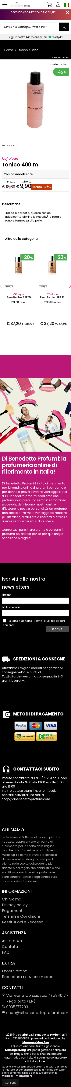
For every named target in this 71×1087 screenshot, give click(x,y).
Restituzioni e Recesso (22, 922)
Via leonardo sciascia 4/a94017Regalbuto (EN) (35, 998)
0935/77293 (17, 1007)
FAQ (5, 952)
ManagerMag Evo (35, 1042)
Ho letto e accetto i (18, 621)
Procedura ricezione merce (27, 976)
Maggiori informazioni (17, 1076)
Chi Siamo (11, 899)
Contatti (10, 946)
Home (8, 50)
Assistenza (12, 940)
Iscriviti (57, 629)
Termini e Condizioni (21, 916)
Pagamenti (12, 910)
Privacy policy (15, 905)
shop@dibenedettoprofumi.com (35, 1012)
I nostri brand (14, 971)
